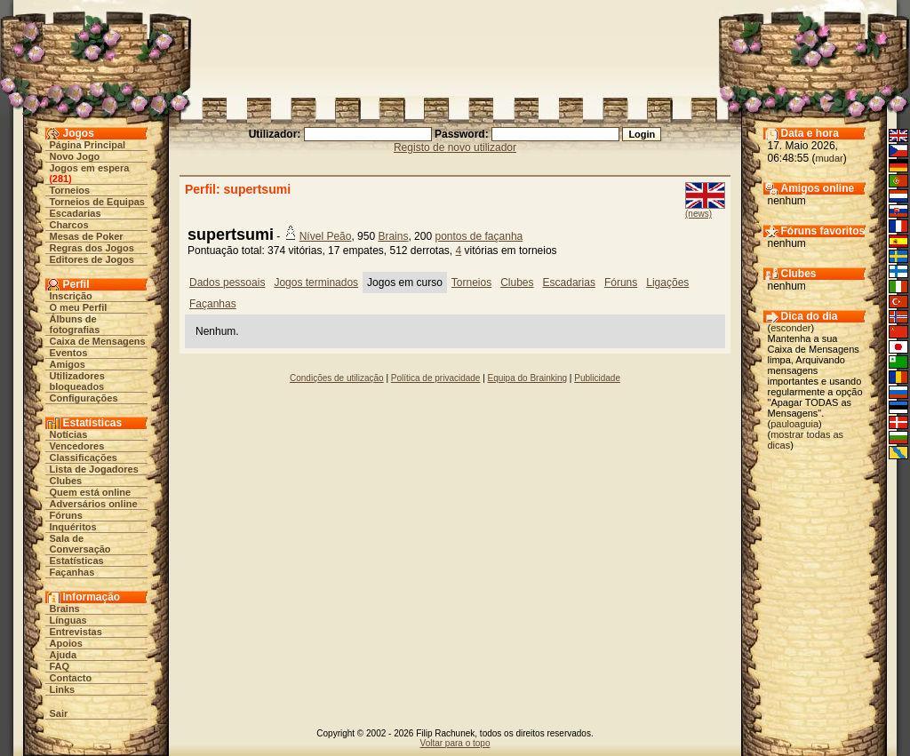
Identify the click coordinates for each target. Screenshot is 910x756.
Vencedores (77, 446)
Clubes (66, 480)
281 (60, 178)
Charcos (69, 224)
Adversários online (94, 503)
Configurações (84, 398)
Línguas (68, 620)
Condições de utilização (337, 378)
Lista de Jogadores (94, 469)
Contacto (71, 677)
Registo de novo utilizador (455, 147)
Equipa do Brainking (528, 378)
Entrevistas (76, 631)
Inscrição (71, 295)
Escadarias (75, 213)
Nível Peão (325, 236)
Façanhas (72, 572)
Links (63, 689)
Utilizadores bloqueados (77, 381)
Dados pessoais (227, 282)
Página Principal (88, 144)
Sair (59, 713)
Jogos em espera (90, 168)
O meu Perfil (79, 307)
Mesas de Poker (87, 236)
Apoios (66, 643)
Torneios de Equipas (97, 201)
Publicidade (597, 378)
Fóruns (66, 515)
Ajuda (63, 654)
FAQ (60, 666)
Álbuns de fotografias (75, 324)
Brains (65, 608)
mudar (829, 158)
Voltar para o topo (455, 743)
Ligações (667, 282)
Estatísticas (77, 560)
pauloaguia (794, 423)
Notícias (69, 434)
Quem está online (91, 492)
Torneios (70, 190)
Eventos (69, 352)
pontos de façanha (479, 236)
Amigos (67, 364)
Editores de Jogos (92, 259)
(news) (698, 214)
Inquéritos (73, 526)
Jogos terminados (316, 282)
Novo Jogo (75, 156)
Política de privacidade (436, 378)
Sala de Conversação (80, 543)
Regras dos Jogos (92, 248)
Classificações (83, 457)
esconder (790, 327)
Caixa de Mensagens (98, 341)
